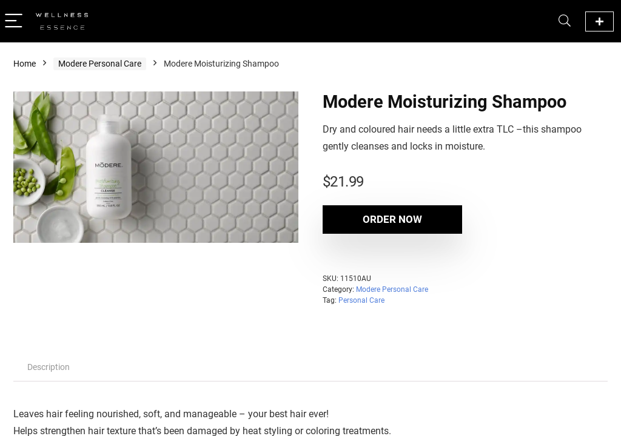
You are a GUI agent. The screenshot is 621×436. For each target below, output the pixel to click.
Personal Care (361, 300)
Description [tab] (48, 367)
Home (24, 63)
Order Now (392, 219)
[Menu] (14, 21)
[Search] (564, 21)
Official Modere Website (599, 21)
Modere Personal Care (99, 63)
